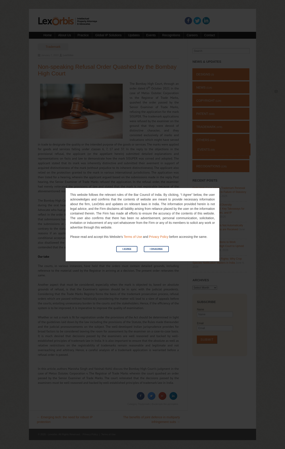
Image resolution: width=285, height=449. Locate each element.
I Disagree (156, 249)
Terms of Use (133, 237)
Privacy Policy (158, 237)
